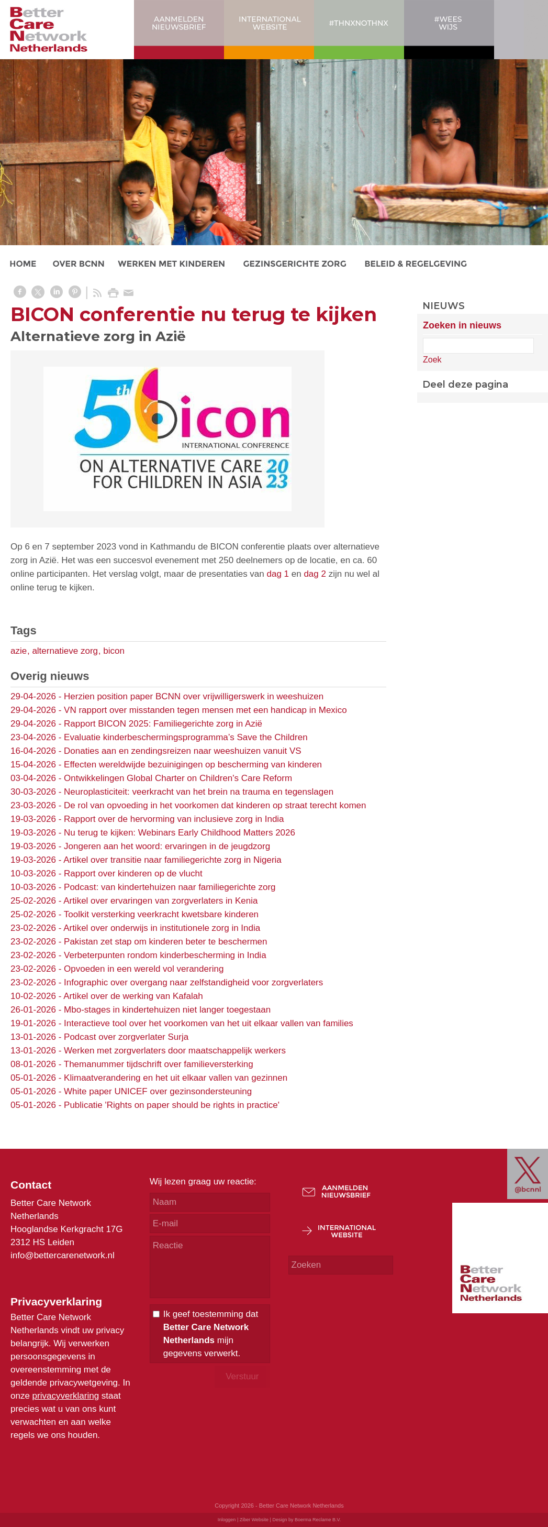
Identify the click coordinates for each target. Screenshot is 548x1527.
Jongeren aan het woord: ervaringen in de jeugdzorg (167, 846)
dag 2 (315, 574)
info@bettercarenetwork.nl (62, 1255)
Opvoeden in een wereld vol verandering (143, 969)
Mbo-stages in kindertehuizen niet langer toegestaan (167, 1010)
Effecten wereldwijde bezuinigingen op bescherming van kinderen (193, 765)
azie (18, 651)
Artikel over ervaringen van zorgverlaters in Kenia (160, 901)
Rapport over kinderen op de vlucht (133, 873)
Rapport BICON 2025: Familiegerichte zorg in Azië (163, 724)
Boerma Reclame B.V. (318, 1519)
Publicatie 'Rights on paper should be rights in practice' (171, 1105)
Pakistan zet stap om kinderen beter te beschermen (165, 942)
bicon (114, 651)
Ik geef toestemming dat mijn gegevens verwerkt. (210, 1333)
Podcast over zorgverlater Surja (126, 1037)
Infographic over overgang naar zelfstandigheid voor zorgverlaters (193, 982)
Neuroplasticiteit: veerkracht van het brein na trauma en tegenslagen (198, 792)
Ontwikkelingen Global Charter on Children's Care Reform (178, 778)
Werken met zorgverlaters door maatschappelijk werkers (175, 1051)
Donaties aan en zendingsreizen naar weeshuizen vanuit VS (182, 751)
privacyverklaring (65, 1396)
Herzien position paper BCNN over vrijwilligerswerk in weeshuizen (193, 696)
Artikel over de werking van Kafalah (133, 996)
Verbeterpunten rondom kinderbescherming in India (165, 955)
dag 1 (278, 574)
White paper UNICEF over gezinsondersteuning (158, 1091)
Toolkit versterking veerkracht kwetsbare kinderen (161, 914)
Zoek (432, 359)
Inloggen (227, 1519)
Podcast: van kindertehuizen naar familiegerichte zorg (169, 887)
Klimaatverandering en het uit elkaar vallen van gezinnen (175, 1078)
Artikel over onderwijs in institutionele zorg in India (161, 928)
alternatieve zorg (65, 651)
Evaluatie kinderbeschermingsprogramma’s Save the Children (186, 737)
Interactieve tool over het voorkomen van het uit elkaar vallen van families (208, 1023)
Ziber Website (254, 1519)
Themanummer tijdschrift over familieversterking (158, 1064)
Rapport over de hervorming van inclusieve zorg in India (174, 819)
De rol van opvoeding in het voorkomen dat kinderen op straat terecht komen (215, 805)
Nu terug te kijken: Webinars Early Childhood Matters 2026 (179, 833)
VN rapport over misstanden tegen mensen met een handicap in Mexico (205, 710)
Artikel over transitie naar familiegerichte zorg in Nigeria (172, 860)
